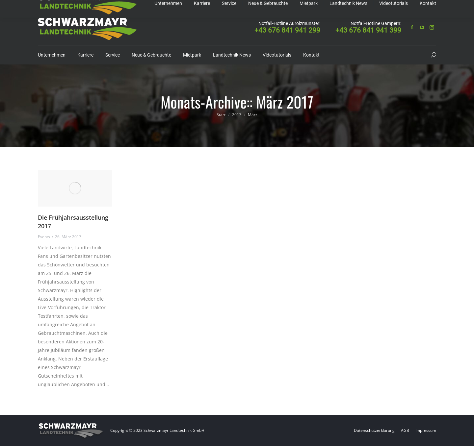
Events (44, 236)
